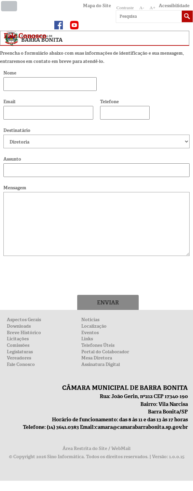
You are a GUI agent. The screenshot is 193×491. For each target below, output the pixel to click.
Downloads (19, 326)
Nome (9, 73)
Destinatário (16, 130)
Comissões (18, 345)
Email (9, 102)
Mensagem (14, 188)
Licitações (18, 339)
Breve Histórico (24, 333)
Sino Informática (65, 457)
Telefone (109, 102)
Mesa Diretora (96, 358)
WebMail (120, 448)
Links (87, 339)
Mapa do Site (97, 6)
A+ (152, 7)
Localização (94, 326)
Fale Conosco (21, 364)
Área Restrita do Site (85, 448)
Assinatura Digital (100, 364)
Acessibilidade (174, 6)
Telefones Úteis (97, 345)
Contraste (125, 7)
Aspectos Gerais (24, 320)
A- (141, 7)
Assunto (12, 159)
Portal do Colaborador (105, 352)
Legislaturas (20, 352)
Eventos (90, 333)
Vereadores (19, 358)
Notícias (90, 320)
